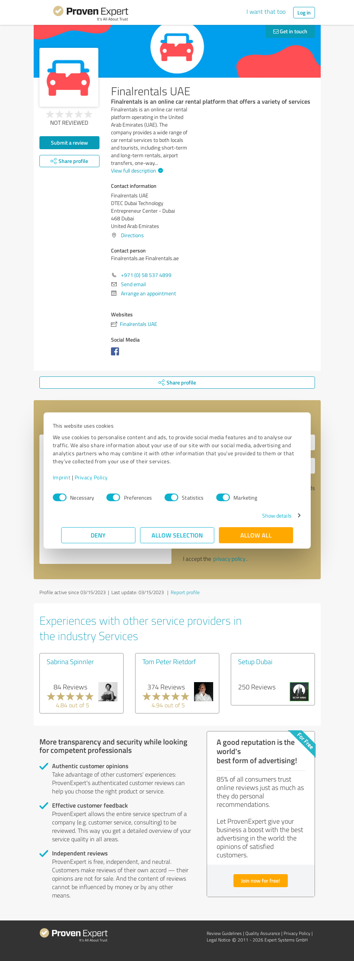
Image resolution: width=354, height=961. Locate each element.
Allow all (256, 535)
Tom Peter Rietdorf (169, 661)
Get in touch (290, 31)
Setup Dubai (255, 661)
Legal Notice (218, 940)
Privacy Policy (99, 477)
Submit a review (69, 142)
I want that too (265, 11)
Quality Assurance (262, 933)
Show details (268, 515)
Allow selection (177, 535)
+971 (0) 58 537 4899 (146, 275)
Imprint (70, 477)
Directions (132, 235)
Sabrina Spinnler (70, 661)
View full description (136, 170)
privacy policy (229, 559)
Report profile (185, 592)
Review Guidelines (224, 933)
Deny (98, 535)
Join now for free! (260, 880)
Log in (304, 12)
